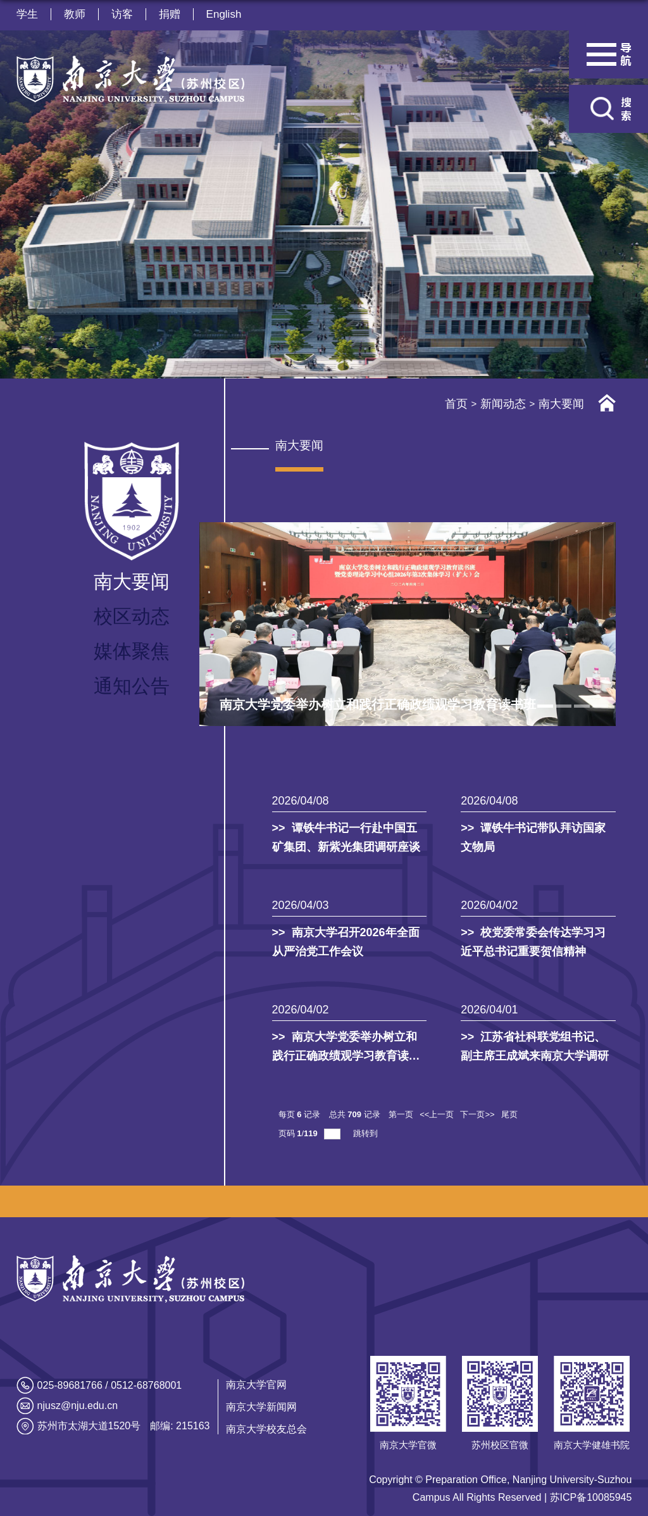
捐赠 (169, 14)
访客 (122, 14)
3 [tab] (582, 706)
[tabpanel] (407, 624)
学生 (27, 14)
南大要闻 (561, 404)
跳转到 (366, 1133)
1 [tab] (545, 706)
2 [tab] (563, 706)
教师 (74, 14)
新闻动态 (503, 404)
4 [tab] (600, 706)
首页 (456, 404)
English (224, 14)
